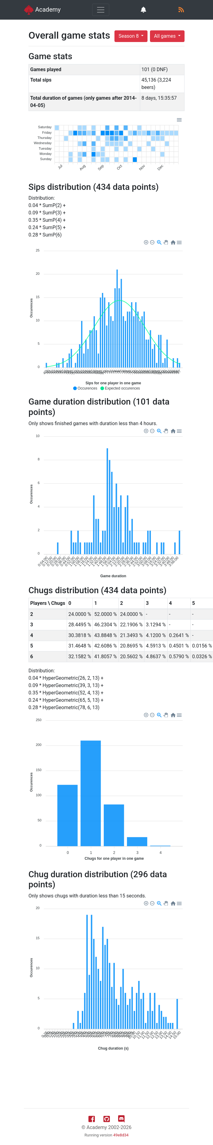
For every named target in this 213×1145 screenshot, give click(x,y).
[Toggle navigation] (100, 10)
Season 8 (129, 36)
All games (165, 36)
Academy (42, 10)
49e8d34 (121, 1135)
